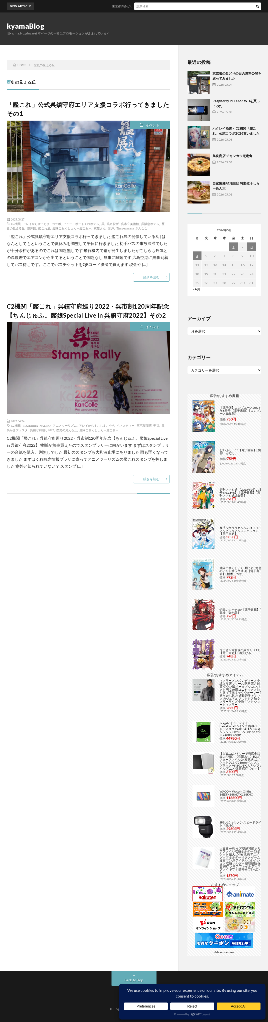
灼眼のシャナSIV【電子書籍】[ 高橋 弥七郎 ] (240, 611)
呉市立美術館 (130, 223)
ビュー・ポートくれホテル (81, 223)
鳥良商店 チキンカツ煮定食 (232, 156)
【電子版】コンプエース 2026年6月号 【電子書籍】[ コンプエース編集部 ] (241, 410)
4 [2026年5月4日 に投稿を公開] (197, 256)
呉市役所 (113, 223)
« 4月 (196, 289)
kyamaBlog (25, 25)
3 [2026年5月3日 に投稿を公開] (251, 247)
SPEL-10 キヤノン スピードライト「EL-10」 (240, 823)
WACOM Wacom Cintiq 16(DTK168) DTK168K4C (236, 793)
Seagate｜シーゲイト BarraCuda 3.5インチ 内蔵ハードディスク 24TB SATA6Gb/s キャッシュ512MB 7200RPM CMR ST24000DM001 (241, 729)
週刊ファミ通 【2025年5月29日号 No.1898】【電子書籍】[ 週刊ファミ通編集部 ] (241, 492)
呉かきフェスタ (17, 429)
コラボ (56, 223)
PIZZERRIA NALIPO (36, 425)
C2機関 (15, 223)
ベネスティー (125, 425)
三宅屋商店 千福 (148, 425)
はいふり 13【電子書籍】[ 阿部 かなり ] (240, 451)
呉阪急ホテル (150, 223)
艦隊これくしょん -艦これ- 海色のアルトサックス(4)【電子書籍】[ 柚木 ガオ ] (241, 571)
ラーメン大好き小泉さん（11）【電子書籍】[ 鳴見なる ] (241, 651)
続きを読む (151, 277)
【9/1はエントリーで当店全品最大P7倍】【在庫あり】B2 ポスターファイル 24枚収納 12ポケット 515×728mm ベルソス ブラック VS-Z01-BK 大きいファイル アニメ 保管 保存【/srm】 (241, 761)
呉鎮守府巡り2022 (42, 429)
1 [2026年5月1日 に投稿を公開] (233, 247)
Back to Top (133, 980)
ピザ (111, 425)
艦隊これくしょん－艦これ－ (72, 228)
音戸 (111, 228)
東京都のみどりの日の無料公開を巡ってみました (151, 6)
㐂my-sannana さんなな (131, 228)
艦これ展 (44, 228)
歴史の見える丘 (66, 429)
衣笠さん (100, 228)
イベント (153, 125)
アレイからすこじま (36, 223)
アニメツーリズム (65, 425)
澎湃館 (31, 228)
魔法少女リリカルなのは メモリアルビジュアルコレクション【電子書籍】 (241, 531)
